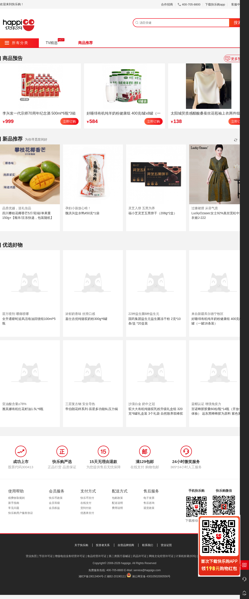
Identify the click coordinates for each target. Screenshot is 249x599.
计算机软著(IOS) (186, 556)
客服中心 (238, 4)
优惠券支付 (87, 513)
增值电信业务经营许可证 (70, 556)
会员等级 (54, 503)
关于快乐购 (81, 545)
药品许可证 (140, 556)
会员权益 (54, 508)
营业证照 (166, 545)
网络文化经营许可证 (161, 556)
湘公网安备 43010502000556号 (151, 576)
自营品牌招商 (126, 545)
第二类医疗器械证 (120, 556)
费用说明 (117, 508)
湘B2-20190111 (116, 576)
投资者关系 (103, 545)
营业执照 (31, 556)
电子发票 (148, 498)
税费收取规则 (16, 498)
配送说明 (117, 503)
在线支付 (85, 503)
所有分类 (16, 43)
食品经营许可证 (96, 556)
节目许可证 (46, 556)
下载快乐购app (215, 4)
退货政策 (148, 508)
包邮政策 (117, 498)
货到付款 (85, 508)
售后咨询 (148, 503)
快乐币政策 (56, 498)
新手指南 (13, 503)
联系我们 (147, 545)
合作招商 (167, 4)
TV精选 (52, 43)
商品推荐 (85, 43)
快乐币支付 (87, 498)
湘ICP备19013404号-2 (92, 576)
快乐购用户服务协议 (20, 513)
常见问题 (13, 508)
